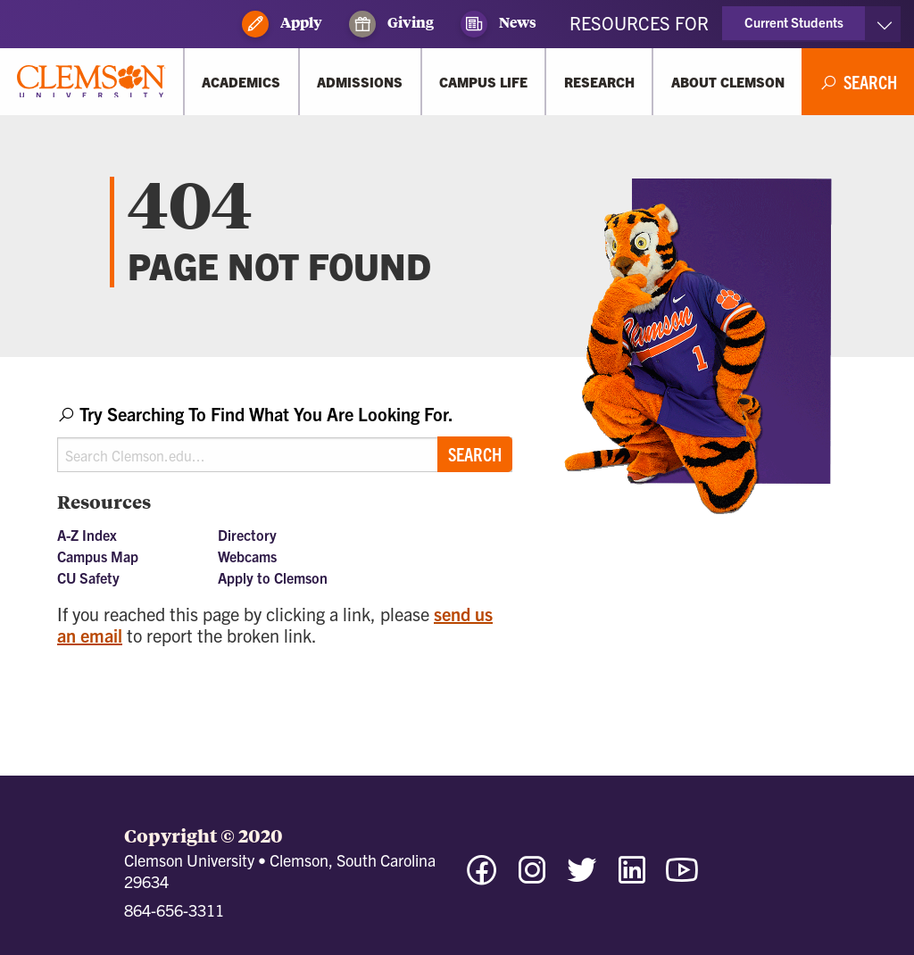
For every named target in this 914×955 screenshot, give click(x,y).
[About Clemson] (727, 81)
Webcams (247, 556)
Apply (282, 24)
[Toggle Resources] (884, 24)
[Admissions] (360, 81)
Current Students (793, 21)
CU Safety (88, 577)
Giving (391, 24)
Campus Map (97, 556)
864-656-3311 (174, 910)
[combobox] (284, 437)
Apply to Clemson (273, 577)
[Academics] (241, 81)
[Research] (599, 81)
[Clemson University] (91, 82)
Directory (247, 535)
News (498, 24)
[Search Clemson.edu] (284, 454)
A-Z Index (87, 535)
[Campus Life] (483, 81)
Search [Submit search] (475, 454)
